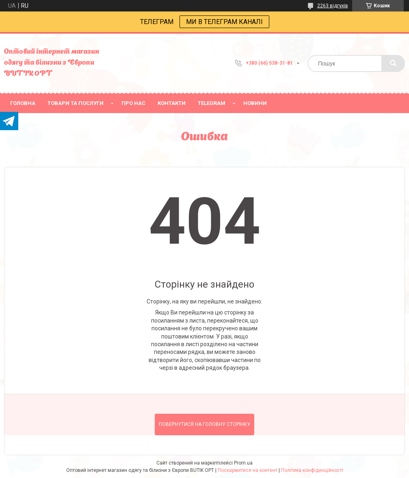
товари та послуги (76, 103)
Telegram (211, 103)
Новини (255, 103)
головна (22, 103)
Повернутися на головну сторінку (204, 424)
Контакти (172, 103)
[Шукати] (393, 63)
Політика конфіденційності (312, 470)
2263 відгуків (332, 6)
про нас (133, 103)
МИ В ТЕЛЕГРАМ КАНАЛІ (224, 22)
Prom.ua (243, 463)
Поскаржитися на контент (247, 470)
